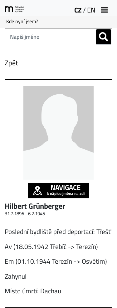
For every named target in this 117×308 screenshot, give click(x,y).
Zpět (11, 62)
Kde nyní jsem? (22, 21)
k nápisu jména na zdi (59, 189)
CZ (78, 10)
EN (91, 10)
